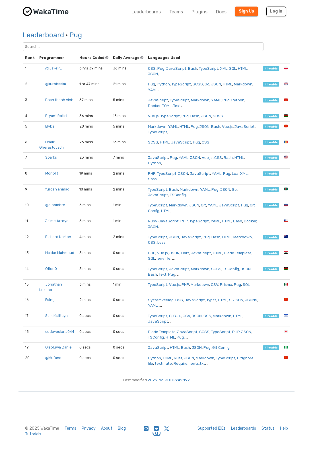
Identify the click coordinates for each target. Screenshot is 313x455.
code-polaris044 (59, 331)
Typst (211, 300)
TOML (167, 105)
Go (207, 84)
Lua (235, 173)
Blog (122, 428)
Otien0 (51, 269)
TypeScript (208, 68)
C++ (177, 315)
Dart (185, 253)
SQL (232, 68)
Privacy (89, 428)
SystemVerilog (161, 300)
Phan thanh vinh (59, 100)
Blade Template (238, 253)
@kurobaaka (55, 84)
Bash (192, 68)
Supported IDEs (211, 428)
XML (223, 68)
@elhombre (55, 205)
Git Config (221, 347)
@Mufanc (53, 358)
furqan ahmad (57, 189)
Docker (154, 105)
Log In (276, 11)
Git (203, 205)
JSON (153, 73)
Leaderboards (146, 12)
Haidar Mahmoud (59, 253)
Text (177, 105)
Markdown (243, 84)
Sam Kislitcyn (56, 315)
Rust (178, 358)
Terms (70, 428)
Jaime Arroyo (57, 221)
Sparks (51, 157)
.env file (163, 258)
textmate (163, 363)
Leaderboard (43, 35)
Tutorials (33, 434)
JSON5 (251, 300)
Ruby (152, 221)
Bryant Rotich (57, 116)
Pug (75, 35)
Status (268, 428)
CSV (214, 284)
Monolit (51, 173)
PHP (151, 173)
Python (163, 84)
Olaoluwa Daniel (59, 347)
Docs (221, 12)
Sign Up (246, 11)
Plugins (199, 12)
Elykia (50, 126)
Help (284, 428)
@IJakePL (53, 68)
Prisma (226, 284)
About (106, 428)
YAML (153, 89)
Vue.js (153, 116)
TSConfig (178, 194)
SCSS (198, 84)
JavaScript (176, 68)
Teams (176, 12)
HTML (242, 68)
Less (161, 242)
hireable (271, 68)
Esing (50, 300)
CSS (152, 68)
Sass (152, 179)
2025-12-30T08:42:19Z (169, 380)
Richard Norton (58, 237)
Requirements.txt (189, 363)
